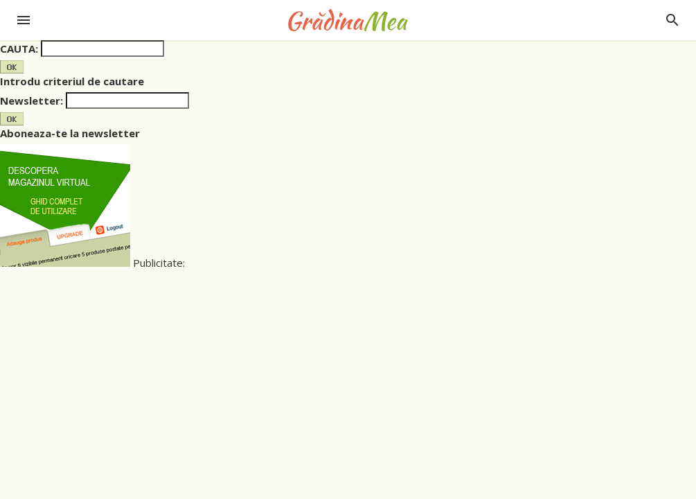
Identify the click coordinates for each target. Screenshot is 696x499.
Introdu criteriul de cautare (72, 81)
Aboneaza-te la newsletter (70, 133)
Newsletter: (31, 100)
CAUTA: (19, 48)
